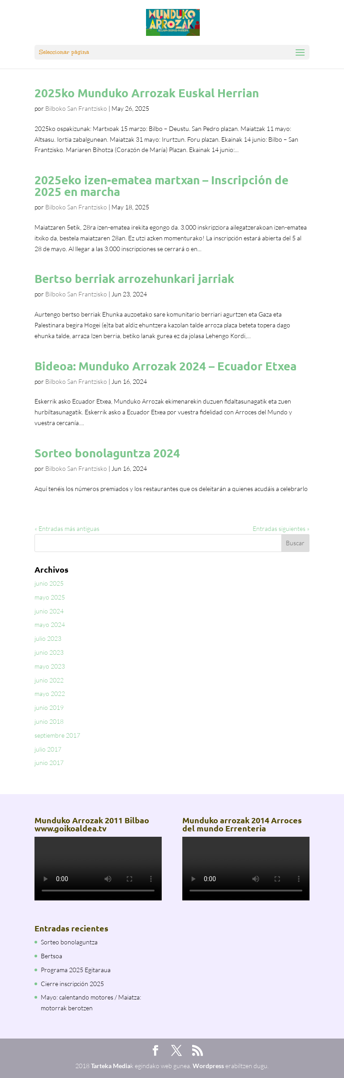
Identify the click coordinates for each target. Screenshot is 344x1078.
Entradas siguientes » (281, 528)
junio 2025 (49, 583)
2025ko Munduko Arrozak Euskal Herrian (146, 92)
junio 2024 (49, 611)
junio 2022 (49, 680)
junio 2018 (49, 721)
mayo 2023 (49, 666)
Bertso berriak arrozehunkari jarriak (134, 278)
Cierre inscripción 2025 (72, 983)
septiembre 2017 (57, 735)
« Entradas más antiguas (66, 528)
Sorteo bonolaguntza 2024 (107, 452)
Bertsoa (51, 956)
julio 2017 (47, 749)
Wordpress (208, 1065)
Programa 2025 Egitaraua (76, 970)
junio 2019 (49, 707)
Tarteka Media (110, 1065)
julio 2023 (47, 638)
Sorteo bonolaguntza (69, 942)
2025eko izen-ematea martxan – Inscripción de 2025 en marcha (161, 185)
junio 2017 (49, 762)
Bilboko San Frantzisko (76, 108)
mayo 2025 (49, 597)
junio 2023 (49, 652)
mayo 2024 (49, 624)
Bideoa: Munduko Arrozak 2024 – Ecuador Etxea (165, 365)
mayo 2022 (49, 693)
